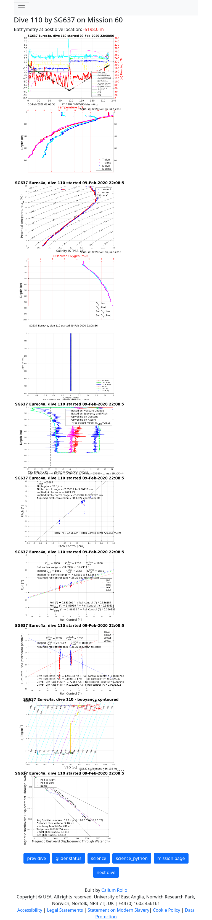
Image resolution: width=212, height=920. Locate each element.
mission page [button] (171, 858)
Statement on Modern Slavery (118, 910)
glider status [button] (68, 858)
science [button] (98, 858)
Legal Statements (65, 910)
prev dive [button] (36, 858)
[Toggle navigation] (21, 7)
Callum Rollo (114, 890)
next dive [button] (106, 872)
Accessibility (30, 910)
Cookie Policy (167, 910)
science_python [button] (132, 858)
